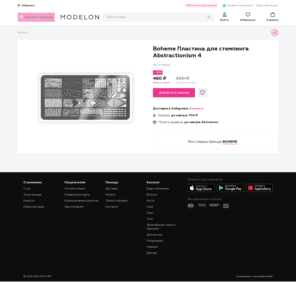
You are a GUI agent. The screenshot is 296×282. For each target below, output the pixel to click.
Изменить (196, 108)
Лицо (150, 212)
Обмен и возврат (117, 200)
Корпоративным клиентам (81, 200)
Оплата (110, 194)
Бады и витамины (158, 188)
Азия (150, 206)
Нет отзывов (161, 65)
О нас (27, 188)
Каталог (23, 32)
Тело (150, 219)
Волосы (152, 194)
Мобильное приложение (198, 5)
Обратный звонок (267, 5)
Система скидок (75, 188)
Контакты (112, 206)
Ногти (150, 200)
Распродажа (155, 240)
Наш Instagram (74, 206)
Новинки (152, 247)
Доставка (112, 188)
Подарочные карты (77, 194)
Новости (28, 200)
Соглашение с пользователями (254, 276)
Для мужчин (154, 234)
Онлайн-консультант (235, 6)
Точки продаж (32, 194)
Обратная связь (33, 206)
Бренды (152, 253)
